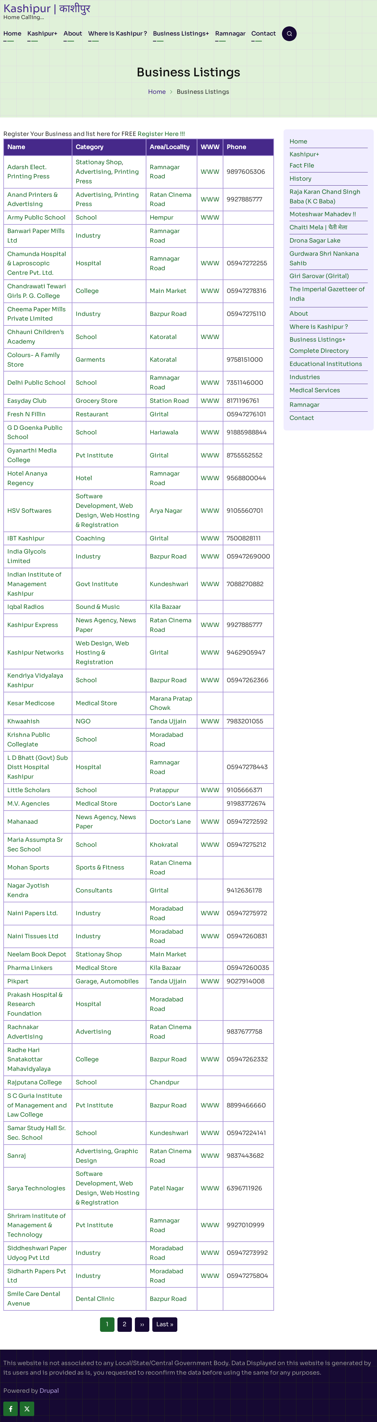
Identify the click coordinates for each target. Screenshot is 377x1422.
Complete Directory (319, 350)
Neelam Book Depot (36, 954)
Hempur (161, 217)
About (72, 33)
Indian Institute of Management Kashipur (34, 584)
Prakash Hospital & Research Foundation (35, 1004)
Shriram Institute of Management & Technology (36, 1225)
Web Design (94, 643)
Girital (159, 414)
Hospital (88, 263)
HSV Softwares (29, 510)
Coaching (90, 538)
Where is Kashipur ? (117, 33)
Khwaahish (23, 721)
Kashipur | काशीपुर (46, 8)
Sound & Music (98, 606)
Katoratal (163, 337)
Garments (90, 359)
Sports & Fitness (100, 867)
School (86, 217)
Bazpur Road (168, 314)
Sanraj (16, 1155)
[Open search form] (289, 33)
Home (12, 33)
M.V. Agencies (28, 803)
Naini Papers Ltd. (32, 913)
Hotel (84, 478)
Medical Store (96, 703)
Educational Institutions (325, 364)
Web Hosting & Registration (102, 653)
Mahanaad (22, 821)
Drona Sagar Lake (314, 240)
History (300, 178)
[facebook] (10, 1409)
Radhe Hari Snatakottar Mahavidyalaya (29, 1060)
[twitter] (27, 1409)
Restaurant (92, 414)
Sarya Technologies (36, 1188)
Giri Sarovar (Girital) (319, 276)
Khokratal (164, 844)
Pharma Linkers (30, 967)
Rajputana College (34, 1082)
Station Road (169, 400)
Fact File (301, 165)
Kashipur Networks (35, 652)
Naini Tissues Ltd (32, 936)
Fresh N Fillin (26, 414)
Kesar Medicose (31, 703)
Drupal (49, 1390)
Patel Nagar (167, 1188)
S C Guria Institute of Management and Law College (37, 1105)
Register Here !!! (161, 134)
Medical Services (314, 390)
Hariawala (164, 432)
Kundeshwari (169, 584)
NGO (83, 721)
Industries (304, 377)
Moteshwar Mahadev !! (322, 214)
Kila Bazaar (165, 606)
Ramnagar (230, 33)
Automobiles (119, 981)
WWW (210, 171)
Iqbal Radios (25, 606)
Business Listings (179, 33)
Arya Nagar (166, 510)
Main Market (168, 291)
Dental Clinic (95, 1299)
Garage (86, 981)
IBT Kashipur (25, 538)
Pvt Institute (94, 455)
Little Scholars (28, 790)
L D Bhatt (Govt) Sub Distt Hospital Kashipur (37, 767)
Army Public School (36, 217)
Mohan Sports (28, 867)
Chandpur (164, 1082)
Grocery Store (96, 400)
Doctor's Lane (170, 803)
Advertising (93, 171)
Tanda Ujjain (168, 721)
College (87, 291)
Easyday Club (26, 400)
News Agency (96, 620)
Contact (263, 33)
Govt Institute (97, 584)
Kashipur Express (32, 625)
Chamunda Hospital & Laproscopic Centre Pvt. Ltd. (36, 263)
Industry (88, 235)
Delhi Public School (36, 382)
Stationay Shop (99, 162)
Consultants (94, 890)
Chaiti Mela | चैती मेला (318, 227)
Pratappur (164, 790)
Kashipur (40, 33)
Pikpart (18, 981)
